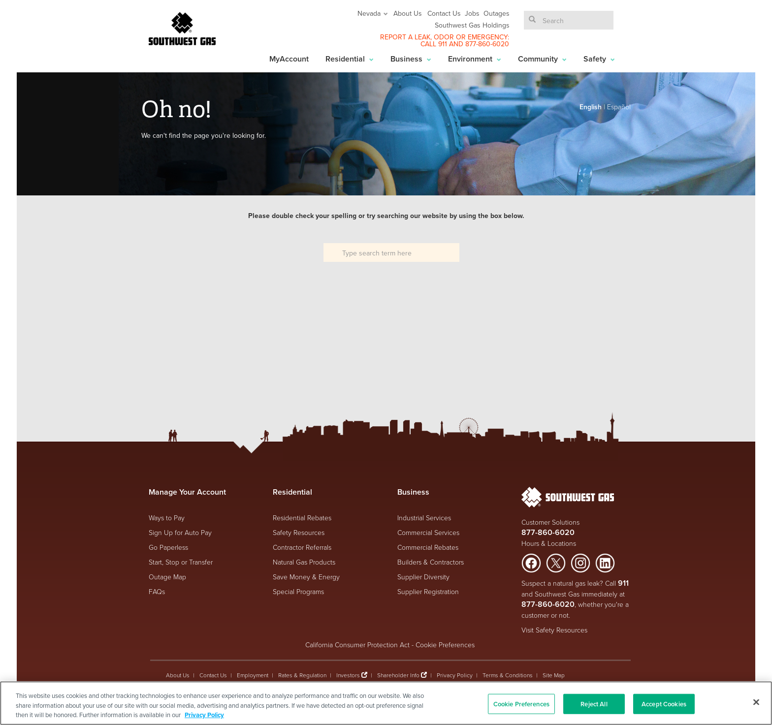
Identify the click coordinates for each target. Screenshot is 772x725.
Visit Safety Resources (554, 629)
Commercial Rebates (427, 547)
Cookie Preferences (445, 644)
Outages (496, 13)
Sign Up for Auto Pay (180, 532)
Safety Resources (298, 532)
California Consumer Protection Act (357, 644)
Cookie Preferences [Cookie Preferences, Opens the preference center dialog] (521, 703)
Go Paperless (168, 547)
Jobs (472, 13)
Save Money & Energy (306, 576)
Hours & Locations (548, 543)
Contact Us (444, 13)
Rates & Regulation (302, 675)
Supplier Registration (428, 591)
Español (619, 106)
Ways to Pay (167, 517)
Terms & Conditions (507, 675)
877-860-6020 (487, 44)
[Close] (756, 702)
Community (542, 58)
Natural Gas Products (304, 562)
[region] (386, 703)
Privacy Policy (455, 675)
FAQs (157, 591)
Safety (599, 58)
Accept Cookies (664, 703)
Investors (348, 675)
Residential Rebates (302, 517)
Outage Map (167, 576)
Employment (252, 675)
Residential (349, 58)
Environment (474, 58)
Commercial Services (428, 532)
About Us (407, 13)
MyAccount (289, 58)
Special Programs (298, 591)
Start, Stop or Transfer (181, 562)
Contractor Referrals (302, 547)
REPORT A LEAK (405, 37)
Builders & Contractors (430, 562)
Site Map (554, 675)
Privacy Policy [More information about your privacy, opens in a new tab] (204, 715)
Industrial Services (424, 517)
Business (410, 58)
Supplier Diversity (423, 576)
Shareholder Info (398, 675)
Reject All (593, 703)
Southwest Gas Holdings (472, 25)
